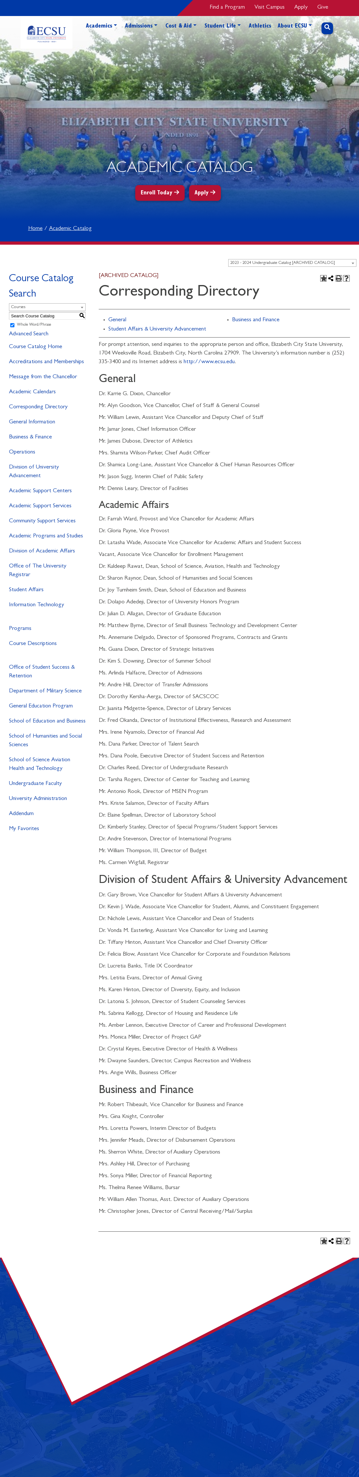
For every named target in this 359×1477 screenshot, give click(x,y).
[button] (115, 37)
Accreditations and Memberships (46, 362)
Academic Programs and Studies (46, 536)
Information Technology (36, 605)
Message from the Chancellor (43, 377)
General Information (32, 422)
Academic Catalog (70, 229)
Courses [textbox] (18, 307)
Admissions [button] (139, 26)
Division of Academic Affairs (42, 551)
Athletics (260, 26)
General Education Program (41, 706)
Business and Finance (256, 320)
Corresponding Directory (38, 407)
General (117, 320)
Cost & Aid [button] (178, 26)
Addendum (21, 814)
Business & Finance (30, 437)
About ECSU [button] (292, 26)
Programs (20, 629)
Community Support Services (42, 521)
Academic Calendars (32, 392)
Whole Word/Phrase (34, 325)
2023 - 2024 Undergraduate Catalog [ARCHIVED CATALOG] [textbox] (282, 263)
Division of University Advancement (34, 472)
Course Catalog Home (35, 347)
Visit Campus (270, 8)
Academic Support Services (40, 506)
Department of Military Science (45, 691)
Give (322, 8)
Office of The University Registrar (37, 571)
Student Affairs (26, 590)
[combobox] (292, 263)
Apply (301, 8)
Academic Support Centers (40, 491)
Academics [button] (99, 26)
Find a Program (227, 8)
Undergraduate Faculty (35, 784)
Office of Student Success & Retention (42, 672)
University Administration (38, 799)
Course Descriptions (33, 644)
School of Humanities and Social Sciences (45, 741)
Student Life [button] (220, 26)
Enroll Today (156, 193)
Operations (22, 452)
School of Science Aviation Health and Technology (39, 764)
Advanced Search (28, 334)
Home (35, 229)
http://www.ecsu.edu (209, 362)
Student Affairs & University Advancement (157, 329)
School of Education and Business (47, 721)
